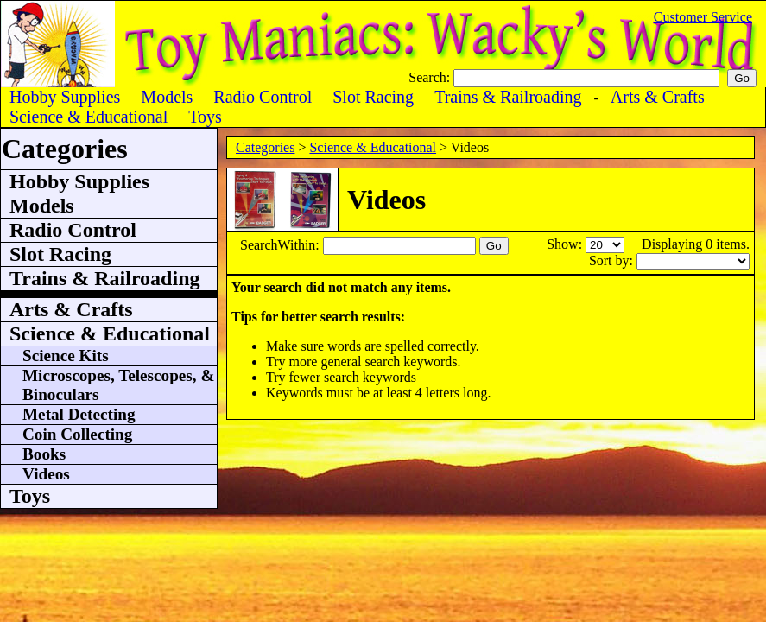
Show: (566, 244)
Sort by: (612, 260)
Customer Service (703, 17)
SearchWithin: (281, 245)
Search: (430, 77)
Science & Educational (372, 147)
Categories (265, 147)
